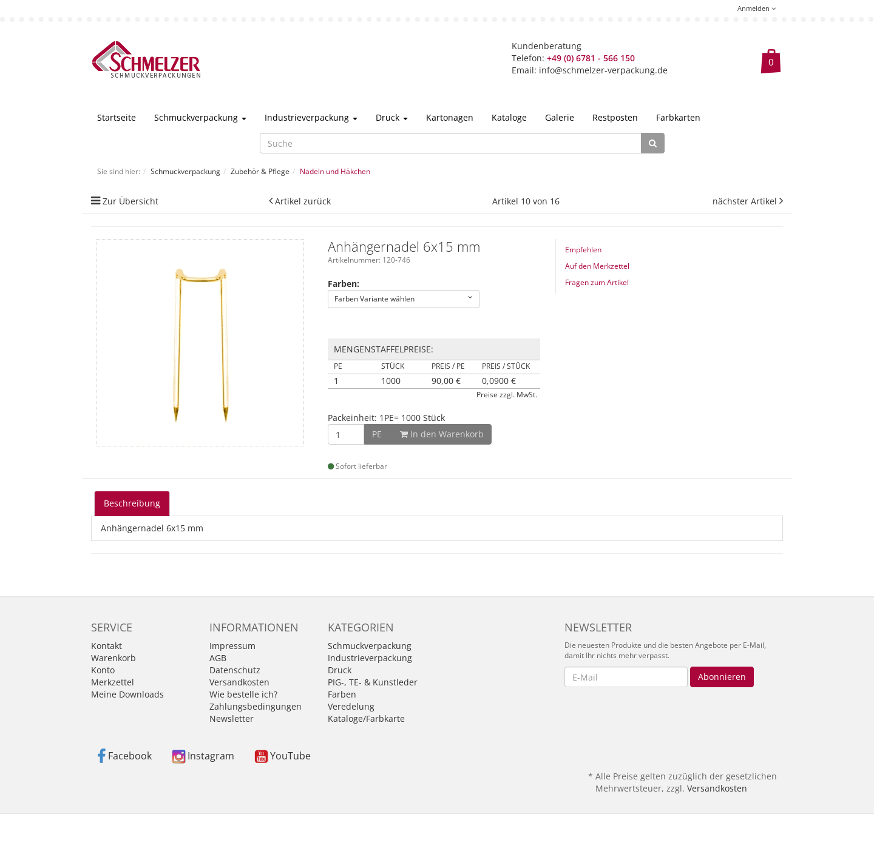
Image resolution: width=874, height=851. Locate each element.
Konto (103, 670)
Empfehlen (583, 249)
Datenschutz (234, 670)
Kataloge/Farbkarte (366, 718)
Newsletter (231, 718)
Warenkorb (113, 658)
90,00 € (446, 381)
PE (338, 366)
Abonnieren (722, 676)
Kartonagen (449, 117)
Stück (392, 366)
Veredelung (351, 706)
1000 (391, 381)
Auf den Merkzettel (597, 266)
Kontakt (106, 645)
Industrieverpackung (311, 117)
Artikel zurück (303, 201)
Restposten (615, 117)
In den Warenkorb (428, 434)
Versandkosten (239, 682)
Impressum (232, 645)
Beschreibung (132, 503)
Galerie (559, 117)
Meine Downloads (127, 694)
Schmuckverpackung (200, 117)
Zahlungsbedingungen (255, 706)
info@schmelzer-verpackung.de (603, 70)
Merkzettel (112, 682)
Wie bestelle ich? (243, 694)
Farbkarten (678, 117)
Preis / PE (448, 366)
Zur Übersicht (130, 201)
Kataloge (509, 117)
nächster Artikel (746, 201)
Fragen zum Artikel (597, 282)
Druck (392, 117)
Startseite (116, 117)
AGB (217, 658)
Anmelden (756, 8)
